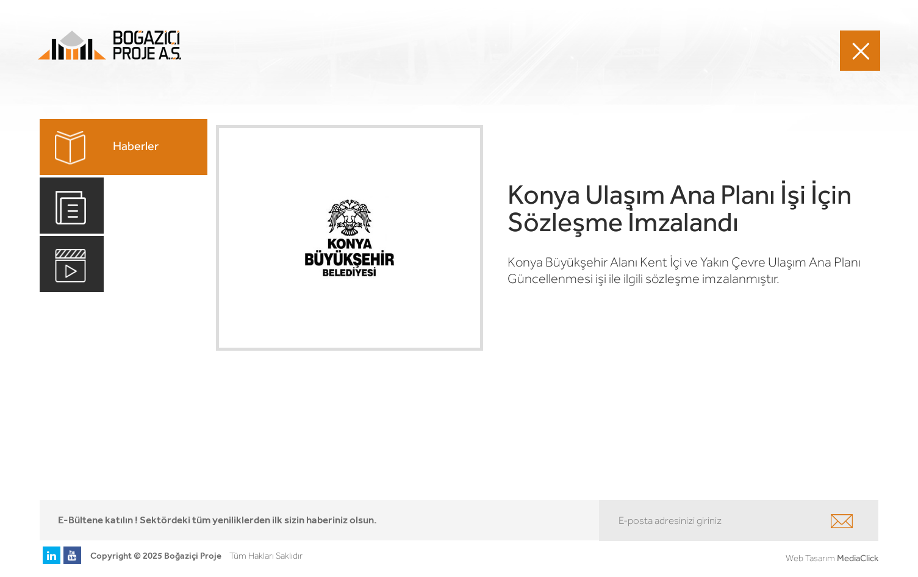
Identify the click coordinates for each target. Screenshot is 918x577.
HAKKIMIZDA (576, 50)
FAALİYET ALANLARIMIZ (401, 50)
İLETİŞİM (733, 50)
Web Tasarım (810, 558)
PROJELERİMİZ (501, 50)
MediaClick (857, 558)
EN (792, 50)
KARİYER (638, 50)
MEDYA (685, 50)
